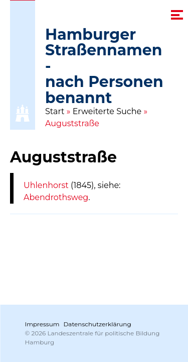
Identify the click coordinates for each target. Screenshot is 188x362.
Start (55, 111)
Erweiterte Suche (107, 111)
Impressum (42, 324)
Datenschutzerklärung (97, 324)
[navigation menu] (177, 15)
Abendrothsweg (56, 197)
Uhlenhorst (46, 185)
